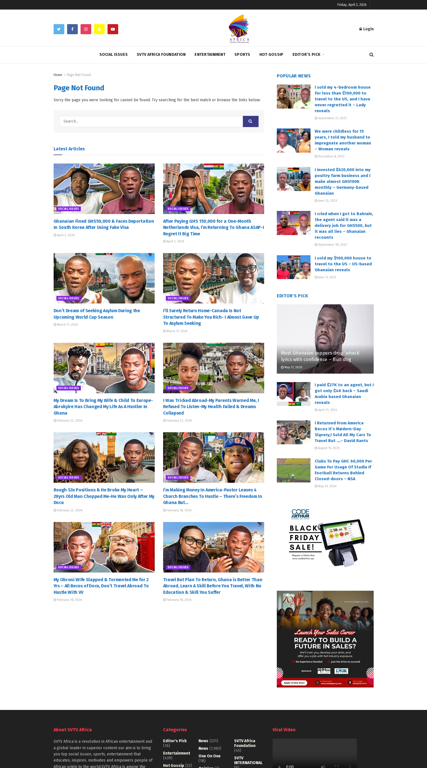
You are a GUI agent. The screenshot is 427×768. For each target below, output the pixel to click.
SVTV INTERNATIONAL (248, 760)
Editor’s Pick (307, 54)
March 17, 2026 (66, 324)
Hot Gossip (271, 54)
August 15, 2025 (327, 448)
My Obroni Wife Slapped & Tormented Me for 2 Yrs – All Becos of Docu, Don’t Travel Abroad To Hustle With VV (101, 586)
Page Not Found (79, 75)
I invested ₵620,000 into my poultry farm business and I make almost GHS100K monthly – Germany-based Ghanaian (343, 181)
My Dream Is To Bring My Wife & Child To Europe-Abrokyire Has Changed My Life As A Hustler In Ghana (103, 407)
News (203, 741)
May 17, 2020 (291, 367)
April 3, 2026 (64, 235)
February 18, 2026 (177, 510)
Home (58, 75)
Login (366, 29)
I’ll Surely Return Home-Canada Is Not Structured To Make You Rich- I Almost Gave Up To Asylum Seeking (211, 317)
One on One (209, 756)
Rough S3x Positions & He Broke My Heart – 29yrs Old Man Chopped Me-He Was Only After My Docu (104, 496)
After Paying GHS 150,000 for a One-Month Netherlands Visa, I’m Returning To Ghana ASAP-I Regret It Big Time (213, 227)
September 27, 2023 (331, 118)
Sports (242, 54)
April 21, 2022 (326, 410)
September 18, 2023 (331, 245)
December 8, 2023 (329, 156)
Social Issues (113, 54)
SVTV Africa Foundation (161, 54)
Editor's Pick (175, 741)
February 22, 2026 (68, 420)
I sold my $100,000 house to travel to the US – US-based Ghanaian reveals (343, 264)
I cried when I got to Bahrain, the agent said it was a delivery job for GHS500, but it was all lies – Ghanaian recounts (344, 225)
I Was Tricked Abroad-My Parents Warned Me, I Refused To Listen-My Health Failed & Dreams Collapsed (211, 407)
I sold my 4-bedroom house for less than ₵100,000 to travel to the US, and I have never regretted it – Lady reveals (343, 99)
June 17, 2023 (325, 277)
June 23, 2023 (326, 201)
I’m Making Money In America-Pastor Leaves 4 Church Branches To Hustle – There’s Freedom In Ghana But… (212, 496)
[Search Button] (251, 121)
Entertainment (210, 54)
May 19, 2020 (326, 486)
